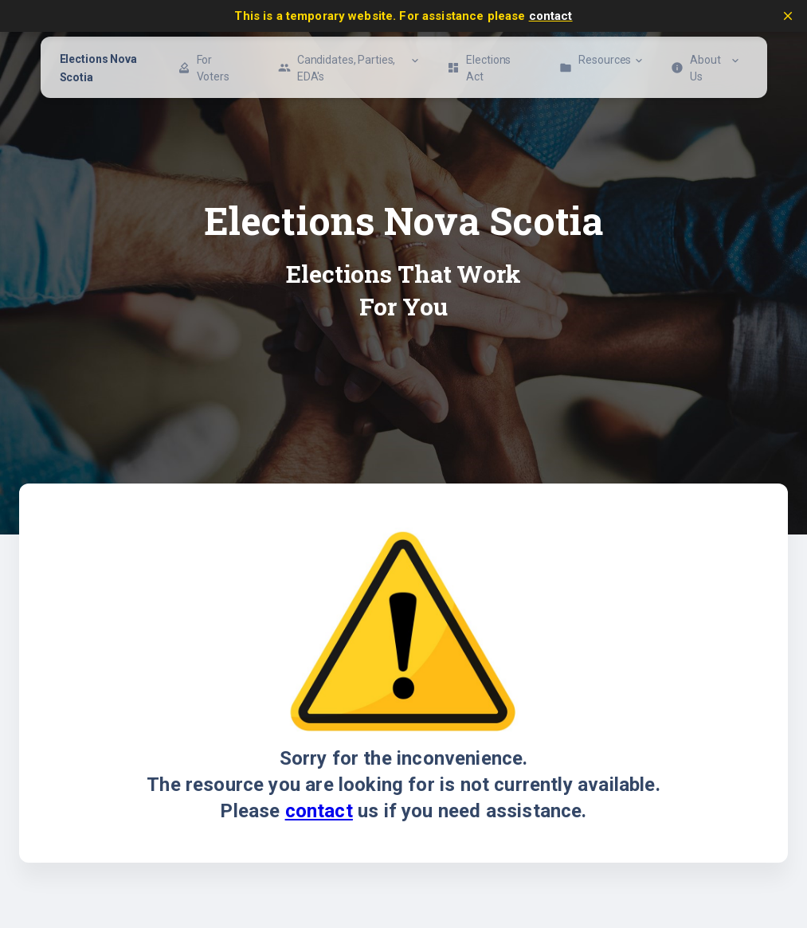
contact (551, 16)
